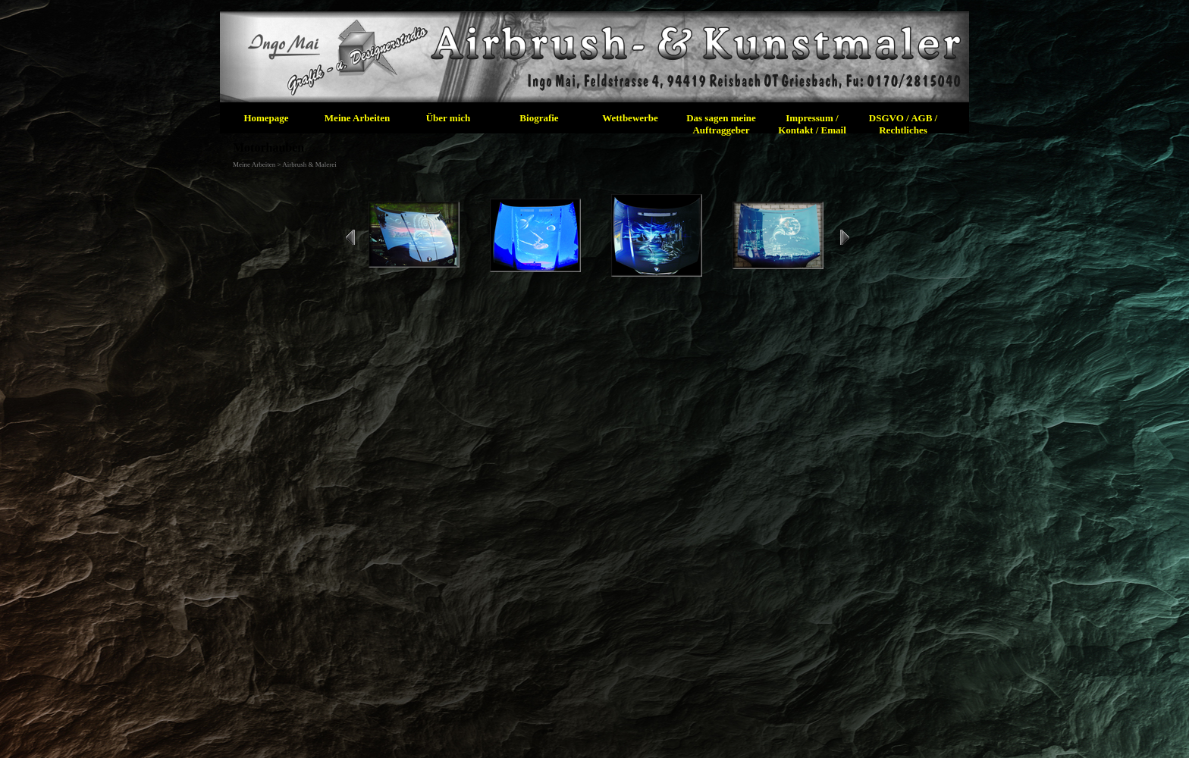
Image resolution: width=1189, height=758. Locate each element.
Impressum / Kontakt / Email (812, 124)
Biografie (538, 118)
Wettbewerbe (630, 118)
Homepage (265, 118)
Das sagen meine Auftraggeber (721, 124)
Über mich (448, 118)
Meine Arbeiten (357, 118)
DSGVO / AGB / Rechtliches (903, 124)
